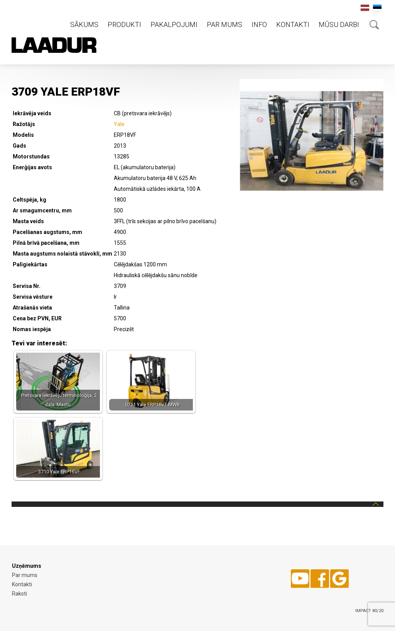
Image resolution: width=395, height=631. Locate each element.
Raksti (19, 594)
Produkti (124, 24)
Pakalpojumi (174, 24)
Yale (119, 124)
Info (259, 24)
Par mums (224, 24)
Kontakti (292, 24)
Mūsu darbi (339, 24)
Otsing (374, 24)
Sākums (84, 24)
